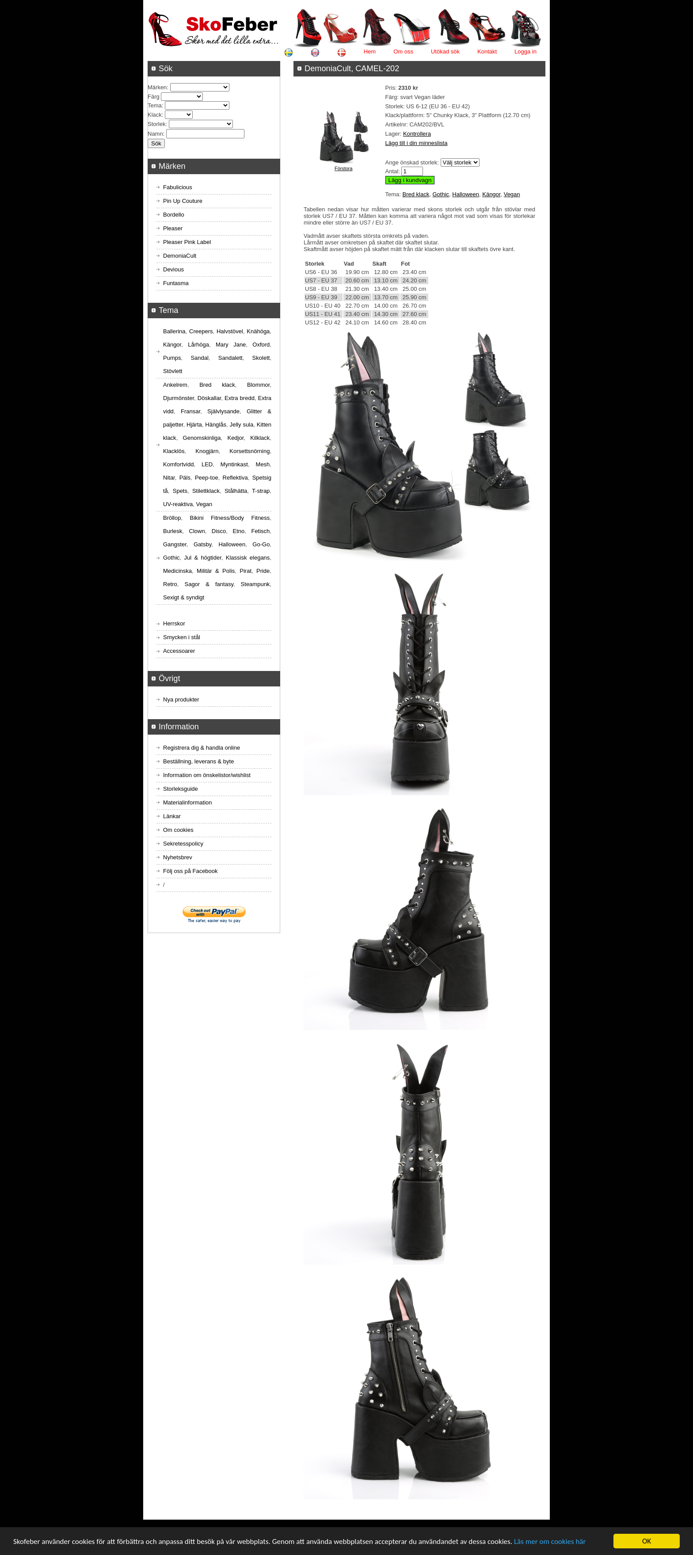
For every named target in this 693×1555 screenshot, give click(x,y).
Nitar (169, 477)
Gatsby (202, 544)
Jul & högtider (202, 557)
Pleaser (173, 228)
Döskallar (209, 398)
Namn (155, 133)
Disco (219, 531)
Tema (155, 105)
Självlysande (223, 411)
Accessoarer (179, 651)
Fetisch (260, 531)
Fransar (190, 411)
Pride (263, 571)
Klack (155, 114)
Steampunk (255, 584)
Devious (173, 269)
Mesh (263, 464)
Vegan (512, 194)
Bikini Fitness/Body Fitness (230, 518)
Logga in (525, 51)
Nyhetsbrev (177, 857)
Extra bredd (240, 398)
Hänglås (215, 424)
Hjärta (194, 424)
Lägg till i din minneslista (416, 143)
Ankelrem (175, 384)
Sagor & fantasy (208, 584)
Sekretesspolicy (183, 843)
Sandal (199, 357)
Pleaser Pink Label (187, 242)
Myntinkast (234, 464)
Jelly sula (241, 424)
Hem (370, 51)
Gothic (440, 194)
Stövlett (172, 371)
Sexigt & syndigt (183, 597)
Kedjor (235, 437)
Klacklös (173, 451)
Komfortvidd (178, 464)
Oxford (261, 344)
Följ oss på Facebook (190, 871)
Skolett (261, 357)
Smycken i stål (181, 637)
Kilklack (260, 437)
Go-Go (261, 544)
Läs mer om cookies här (550, 1542)
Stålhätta (236, 491)
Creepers (201, 331)
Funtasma (176, 283)
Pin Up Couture (182, 201)
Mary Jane (231, 344)
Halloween (465, 194)
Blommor (258, 384)
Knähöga (258, 331)
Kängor (491, 194)
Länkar (172, 816)
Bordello (173, 214)
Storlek (156, 124)
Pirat (245, 571)
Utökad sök (445, 51)
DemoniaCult (179, 255)
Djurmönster (178, 398)
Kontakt (487, 51)
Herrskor (174, 623)
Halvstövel (230, 331)
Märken (157, 87)
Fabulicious (177, 187)
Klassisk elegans (248, 557)
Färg (154, 96)
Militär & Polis (216, 571)
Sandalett (230, 357)
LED (207, 464)
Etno (239, 531)
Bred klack (416, 194)
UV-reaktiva (178, 504)
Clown (197, 531)
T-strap (261, 491)
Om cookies (178, 830)
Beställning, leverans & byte (198, 761)
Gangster (175, 544)
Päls (184, 477)
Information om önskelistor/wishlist (207, 775)
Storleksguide (180, 788)
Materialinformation (187, 802)
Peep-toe (206, 477)
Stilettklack (206, 491)
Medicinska (177, 571)
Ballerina (174, 331)
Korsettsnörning (249, 451)
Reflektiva (235, 477)
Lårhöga (198, 344)
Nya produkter (181, 699)
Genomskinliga (202, 437)
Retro (170, 584)
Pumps (172, 357)
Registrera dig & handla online (201, 747)
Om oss (403, 51)
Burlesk (172, 531)
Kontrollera (417, 133)
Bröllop (172, 518)
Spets (180, 491)
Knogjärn (206, 451)
